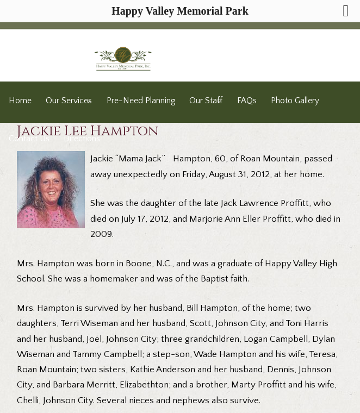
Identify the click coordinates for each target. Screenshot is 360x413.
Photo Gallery (295, 100)
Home (20, 100)
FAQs (247, 100)
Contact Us (29, 138)
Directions (82, 138)
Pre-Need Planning (141, 100)
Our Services (69, 100)
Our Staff (205, 100)
